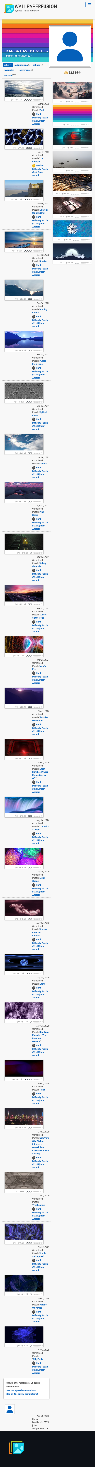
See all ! (22, 1394)
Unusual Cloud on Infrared (40, 932)
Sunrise (43, 261)
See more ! (21, 1390)
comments (26, 69)
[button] (29, 8)
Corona (43, 463)
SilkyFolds (38, 1359)
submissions (22, 64)
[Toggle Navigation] (89, 4)
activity (8, 65)
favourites (10, 69)
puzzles (10, 74)
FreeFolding (39, 1205)
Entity (42, 984)
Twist (42, 1089)
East (41, 110)
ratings (38, 64)
